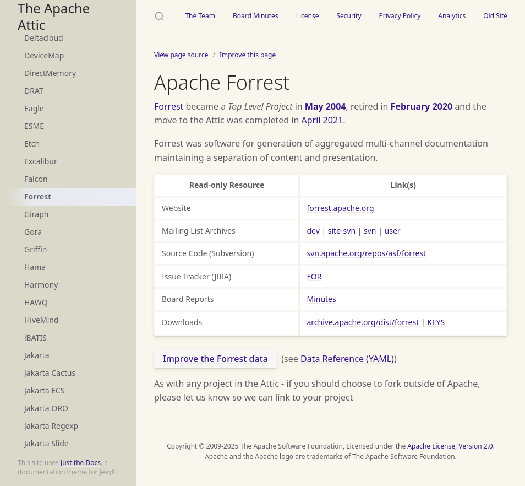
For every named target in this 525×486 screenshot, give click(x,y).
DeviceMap (44, 55)
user (393, 230)
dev (313, 230)
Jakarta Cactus (49, 373)
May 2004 (325, 106)
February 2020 (422, 106)
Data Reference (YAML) (347, 359)
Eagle (34, 108)
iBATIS (35, 337)
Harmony (41, 284)
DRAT (33, 90)
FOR (314, 276)
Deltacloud (43, 38)
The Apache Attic (54, 16)
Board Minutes (255, 15)
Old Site (495, 15)
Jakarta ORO (46, 408)
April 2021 (322, 120)
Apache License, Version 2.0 (450, 446)
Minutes (321, 299)
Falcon (36, 179)
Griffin (35, 249)
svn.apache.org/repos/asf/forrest (366, 253)
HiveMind (41, 320)
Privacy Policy (400, 15)
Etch (32, 143)
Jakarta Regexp (51, 425)
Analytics (452, 15)
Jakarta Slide (46, 443)
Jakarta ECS (44, 390)
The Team (200, 15)
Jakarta (37, 355)
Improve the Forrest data (215, 359)
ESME (34, 126)
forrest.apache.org (340, 208)
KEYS (436, 322)
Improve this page (248, 55)
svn (370, 230)
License (307, 15)
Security (348, 15)
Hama (35, 267)
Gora (33, 231)
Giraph (36, 214)
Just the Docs (81, 462)
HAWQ (36, 302)
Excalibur (40, 161)
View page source (181, 55)
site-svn (342, 230)
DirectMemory (50, 73)
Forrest (37, 196)
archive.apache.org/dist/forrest (363, 322)
